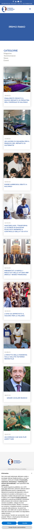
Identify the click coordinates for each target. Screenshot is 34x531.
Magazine (8, 53)
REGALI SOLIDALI (11, 3)
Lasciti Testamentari (24, 3)
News (6, 58)
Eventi (6, 60)
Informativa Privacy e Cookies (17, 469)
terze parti (4, 488)
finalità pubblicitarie (21, 497)
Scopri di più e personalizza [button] (17, 527)
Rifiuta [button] (9, 523)
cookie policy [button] (5, 485)
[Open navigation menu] (30, 9)
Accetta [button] (24, 523)
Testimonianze (10, 56)
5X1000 (3, 3)
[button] (31, 473)
